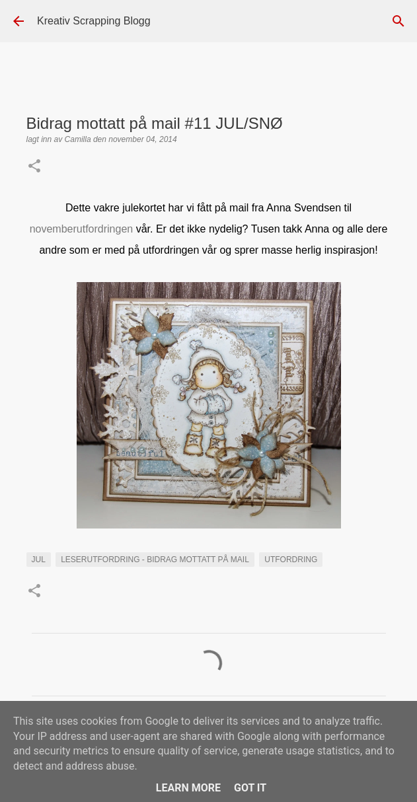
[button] (34, 167)
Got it (250, 788)
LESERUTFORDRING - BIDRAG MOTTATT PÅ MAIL (155, 559)
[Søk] (398, 21)
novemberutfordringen (81, 229)
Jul (39, 559)
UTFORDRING (290, 559)
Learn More (188, 788)
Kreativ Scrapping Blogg (94, 20)
